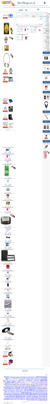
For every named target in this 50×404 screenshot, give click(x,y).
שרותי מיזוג (28, 400)
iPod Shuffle (33, 16)
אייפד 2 (37, 400)
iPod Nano (41, 16)
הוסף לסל (21, 31)
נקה (25, 24)
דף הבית (41, 14)
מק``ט (35, 24)
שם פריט (37, 24)
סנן (26, 24)
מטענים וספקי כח (40, 19)
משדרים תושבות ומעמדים (26, 14)
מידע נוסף (18, 31)
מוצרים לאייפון (33, 400)
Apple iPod (37, 14)
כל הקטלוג (32, 14)
